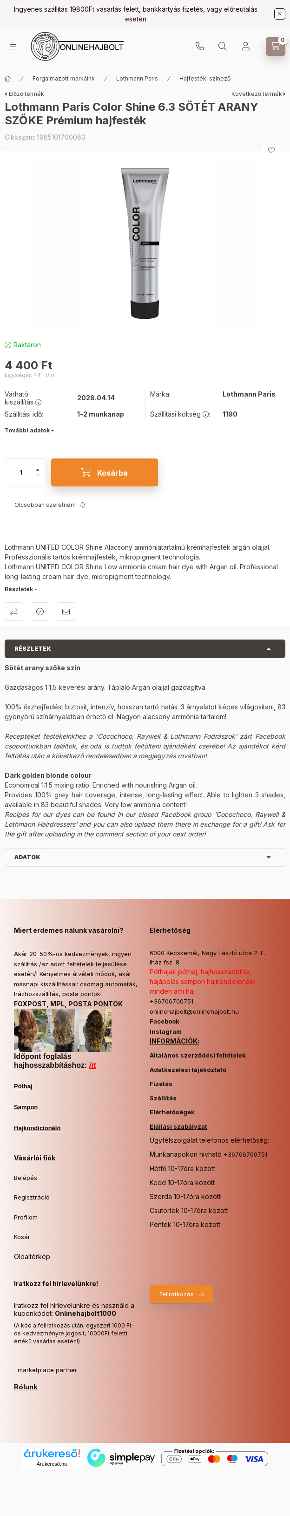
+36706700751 (200, 46)
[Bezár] (279, 14)
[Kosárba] (104, 472)
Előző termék (26, 93)
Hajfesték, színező (205, 78)
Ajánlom (66, 611)
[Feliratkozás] (50, 505)
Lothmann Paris (137, 78)
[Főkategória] (8, 78)
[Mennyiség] (21, 472)
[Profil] (246, 46)
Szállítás (163, 1098)
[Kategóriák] (13, 46)
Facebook (164, 1021)
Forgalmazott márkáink (64, 78)
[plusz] (37, 465)
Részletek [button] (32, 648)
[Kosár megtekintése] (275, 46)
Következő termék (256, 93)
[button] (145, 243)
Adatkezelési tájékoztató (188, 1069)
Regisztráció (32, 1197)
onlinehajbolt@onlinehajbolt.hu (194, 1011)
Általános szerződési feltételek (198, 1055)
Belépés (25, 1177)
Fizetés (161, 1083)
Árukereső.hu (52, 1464)
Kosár (22, 1236)
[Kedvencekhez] (271, 150)
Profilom (26, 1217)
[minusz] (37, 479)
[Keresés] (222, 46)
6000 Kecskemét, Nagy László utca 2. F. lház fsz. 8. (207, 957)
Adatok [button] (27, 857)
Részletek (19, 589)
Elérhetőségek (172, 1112)
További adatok (27, 430)
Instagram (166, 1031)
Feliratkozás (176, 1294)
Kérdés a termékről (40, 611)
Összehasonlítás (14, 611)
